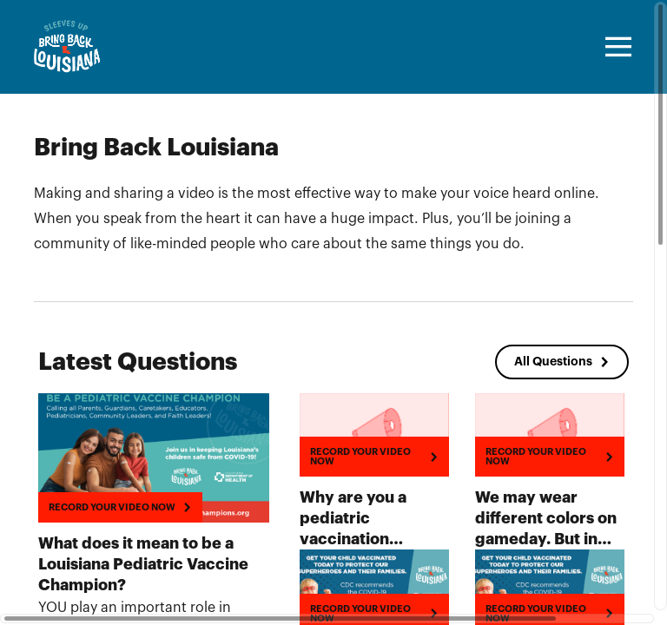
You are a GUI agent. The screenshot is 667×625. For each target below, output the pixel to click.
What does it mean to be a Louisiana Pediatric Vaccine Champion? (143, 564)
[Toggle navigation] (615, 46)
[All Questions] (562, 361)
